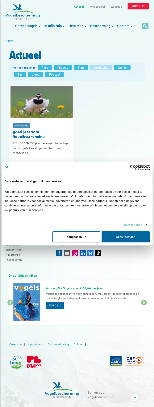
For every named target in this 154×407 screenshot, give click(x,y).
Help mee (76, 26)
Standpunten (14, 259)
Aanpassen (76, 236)
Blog (80, 68)
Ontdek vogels (26, 26)
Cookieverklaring (58, 344)
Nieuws (63, 68)
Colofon (78, 344)
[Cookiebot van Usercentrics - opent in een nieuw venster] (133, 167)
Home (9, 40)
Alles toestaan (125, 236)
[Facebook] (59, 253)
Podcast (54, 74)
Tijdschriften (14, 249)
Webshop (116, 6)
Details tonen (133, 224)
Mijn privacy (35, 344)
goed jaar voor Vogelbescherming (29, 134)
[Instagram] (75, 253)
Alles (44, 68)
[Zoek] (145, 26)
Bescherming (100, 26)
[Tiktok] (98, 253)
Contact (123, 26)
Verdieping (100, 68)
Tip (20, 74)
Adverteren (13, 254)
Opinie (122, 68)
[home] (23, 12)
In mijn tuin (53, 26)
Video (35, 74)
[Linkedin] (83, 253)
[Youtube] (67, 253)
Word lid (54, 305)
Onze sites (16, 344)
